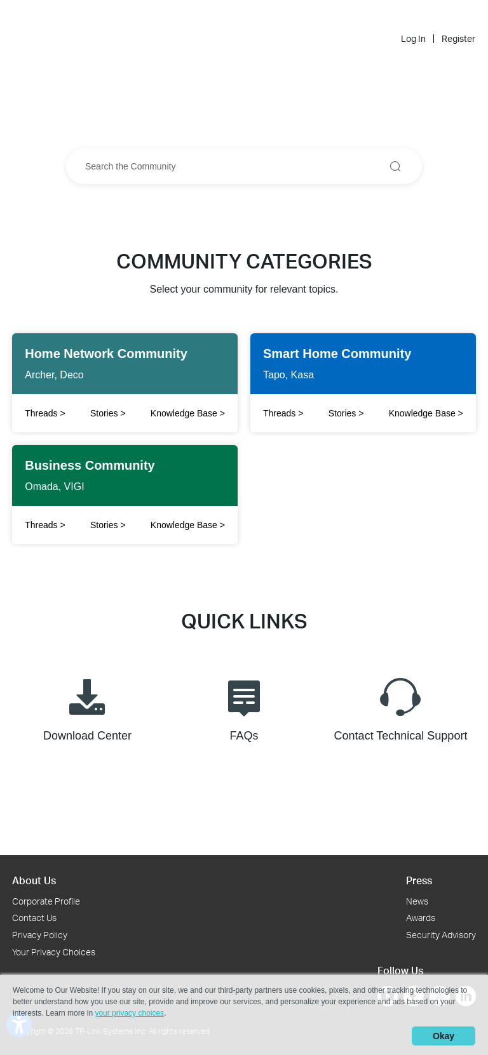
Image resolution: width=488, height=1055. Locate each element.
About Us (34, 880)
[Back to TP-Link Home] (211, 16)
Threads (283, 413)
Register (458, 38)
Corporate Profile (46, 901)
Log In (413, 38)
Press (419, 880)
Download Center (87, 707)
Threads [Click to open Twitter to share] (45, 413)
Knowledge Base (188, 413)
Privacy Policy (39, 934)
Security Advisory (441, 934)
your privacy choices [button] (129, 1013)
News (417, 901)
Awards (420, 917)
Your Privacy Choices (53, 951)
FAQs (244, 707)
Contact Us (34, 917)
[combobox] (244, 166)
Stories (108, 413)
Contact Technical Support (401, 707)
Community (280, 16)
